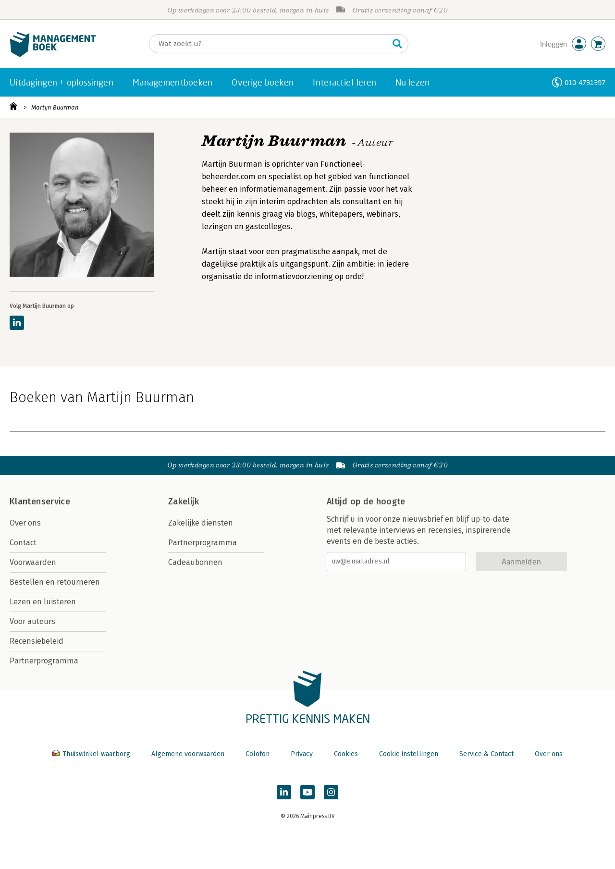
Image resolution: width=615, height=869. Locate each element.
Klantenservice (40, 501)
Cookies (346, 754)
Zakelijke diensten (200, 522)
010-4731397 (585, 82)
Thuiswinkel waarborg (92, 754)
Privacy (302, 754)
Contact (23, 542)
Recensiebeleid (36, 641)
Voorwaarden (33, 562)
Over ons (25, 522)
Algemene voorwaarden (187, 754)
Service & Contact (486, 754)
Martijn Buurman (55, 107)
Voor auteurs (32, 621)
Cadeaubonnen (195, 562)
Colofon (258, 754)
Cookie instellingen (408, 754)
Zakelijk (183, 501)
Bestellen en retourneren (55, 582)
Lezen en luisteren (43, 601)
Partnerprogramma (44, 660)
